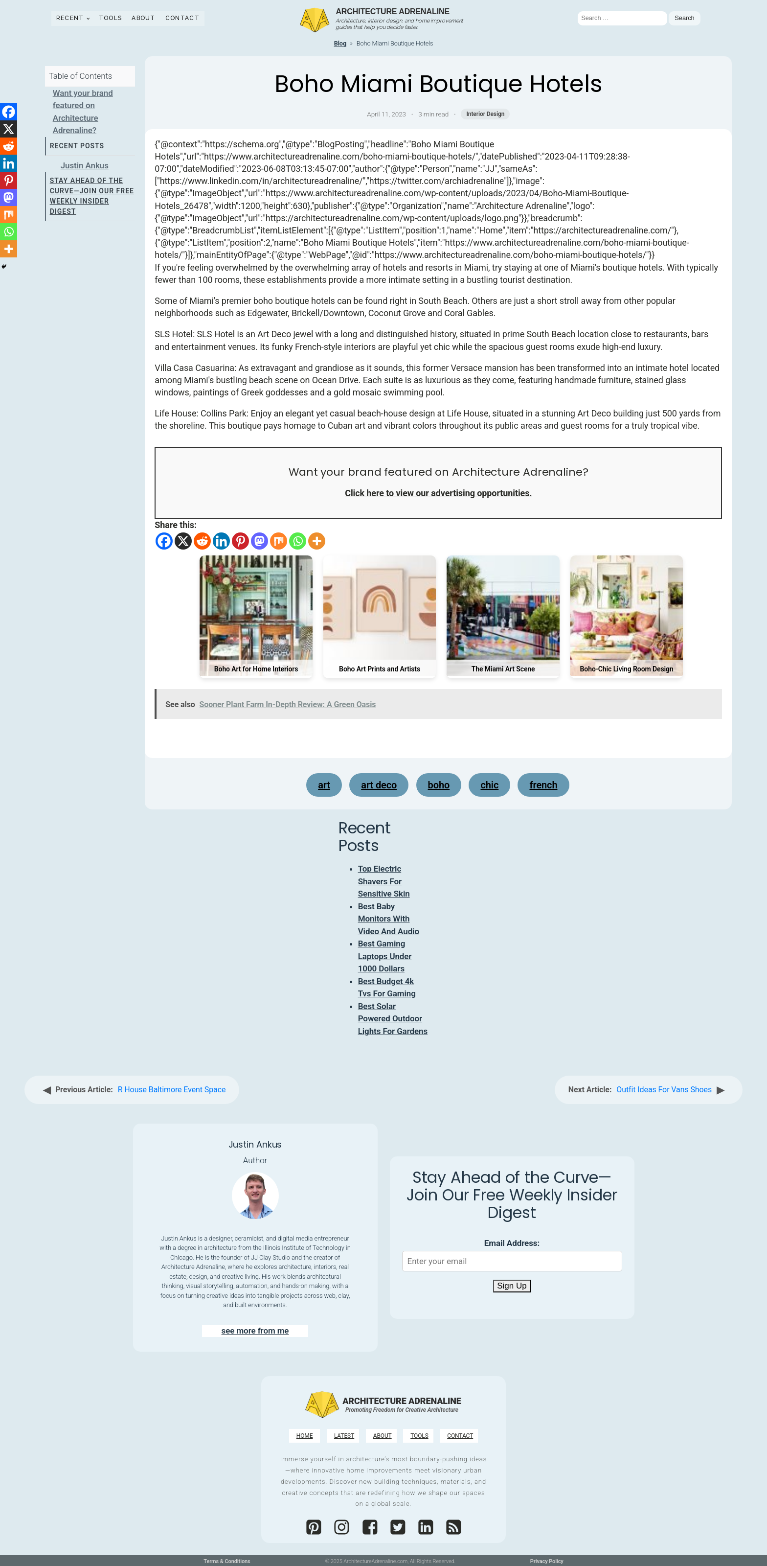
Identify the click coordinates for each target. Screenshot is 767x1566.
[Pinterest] (240, 541)
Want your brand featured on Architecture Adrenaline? (83, 112)
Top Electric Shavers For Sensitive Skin (384, 881)
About (144, 18)
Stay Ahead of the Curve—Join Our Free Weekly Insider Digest (92, 196)
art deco (379, 785)
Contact (182, 18)
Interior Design (485, 114)
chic (489, 785)
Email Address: (512, 1243)
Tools (110, 18)
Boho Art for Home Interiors (256, 669)
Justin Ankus (85, 165)
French (543, 785)
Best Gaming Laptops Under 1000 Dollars (385, 956)
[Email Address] (512, 1261)
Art (324, 785)
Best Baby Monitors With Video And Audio (388, 918)
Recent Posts (77, 146)
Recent (70, 18)
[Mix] (278, 541)
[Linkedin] (221, 541)
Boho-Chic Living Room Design (627, 669)
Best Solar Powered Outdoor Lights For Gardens (393, 1018)
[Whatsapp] (297, 541)
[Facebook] (164, 541)
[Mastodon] (259, 541)
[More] (316, 541)
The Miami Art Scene (503, 669)
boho (439, 785)
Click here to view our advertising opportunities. (438, 493)
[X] (183, 541)
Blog (340, 43)
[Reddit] (202, 541)
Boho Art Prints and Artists (379, 669)
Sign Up (511, 1285)
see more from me (255, 1331)
